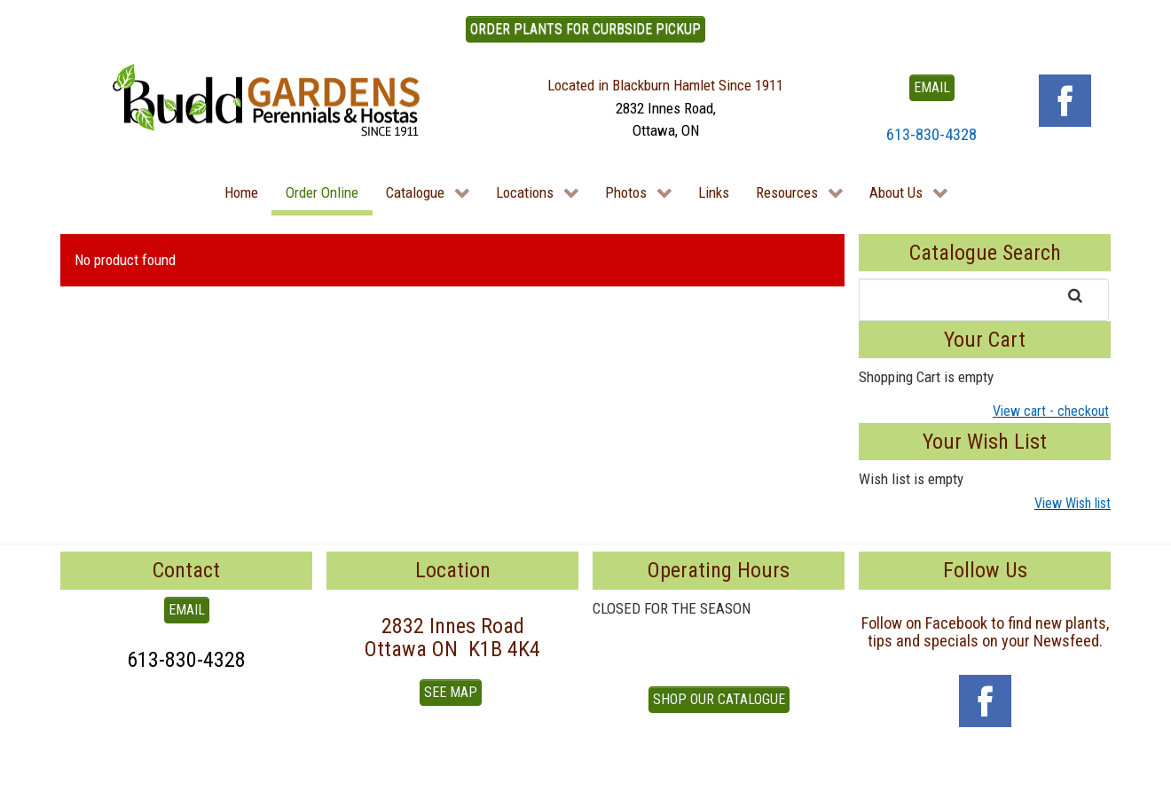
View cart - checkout (1051, 411)
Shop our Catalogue (719, 699)
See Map (450, 692)
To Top (79, 770)
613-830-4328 (931, 134)
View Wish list (1072, 503)
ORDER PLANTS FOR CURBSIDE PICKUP (585, 28)
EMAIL (932, 87)
